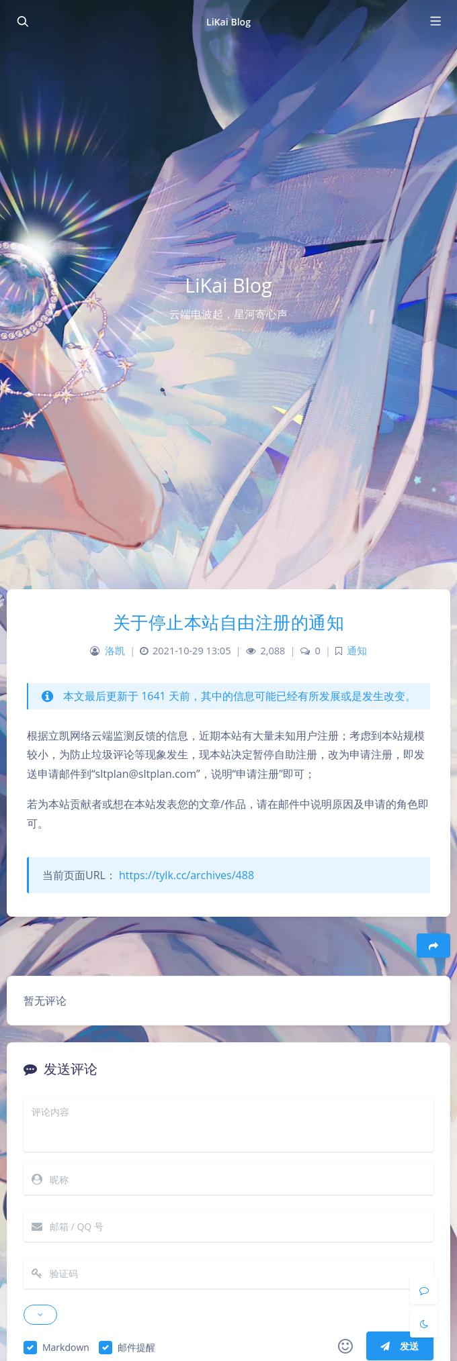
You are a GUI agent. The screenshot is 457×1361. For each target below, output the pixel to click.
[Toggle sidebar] (22, 21)
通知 (357, 650)
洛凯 (115, 650)
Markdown (65, 1347)
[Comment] (424, 1290)
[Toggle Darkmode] (424, 1323)
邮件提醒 (136, 1347)
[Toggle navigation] (434, 21)
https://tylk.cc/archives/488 (186, 875)
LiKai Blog (228, 21)
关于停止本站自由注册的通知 (229, 622)
